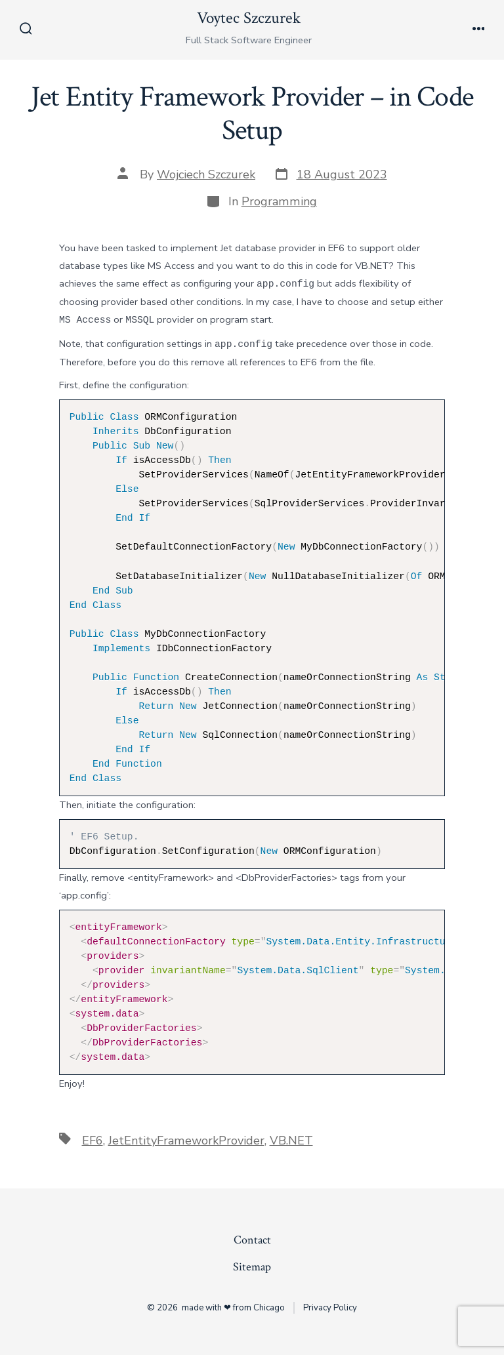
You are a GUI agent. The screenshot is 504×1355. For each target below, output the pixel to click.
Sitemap (252, 1266)
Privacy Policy (330, 1308)
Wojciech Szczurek (206, 174)
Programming (279, 201)
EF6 (92, 1140)
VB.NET (291, 1140)
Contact (252, 1239)
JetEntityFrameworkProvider (186, 1140)
